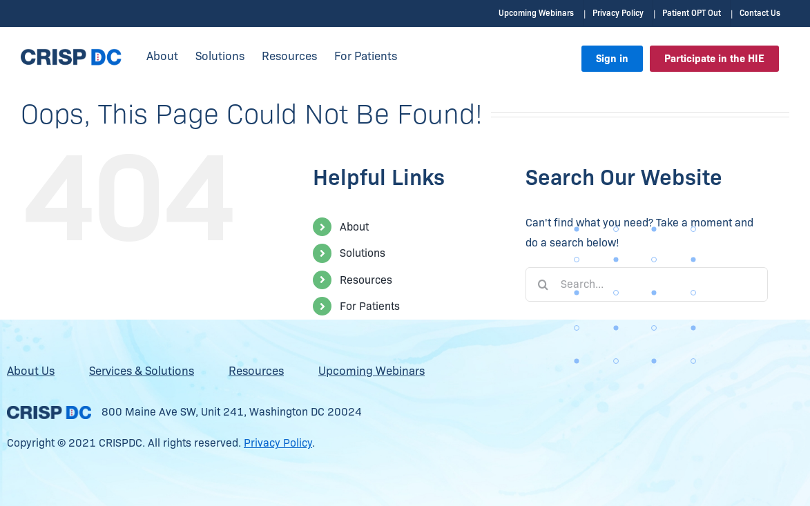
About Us (31, 370)
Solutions (362, 252)
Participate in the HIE (714, 58)
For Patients (370, 305)
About (354, 226)
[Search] (542, 283)
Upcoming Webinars (371, 370)
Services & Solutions (141, 370)
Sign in (612, 58)
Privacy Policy (278, 442)
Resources (366, 279)
